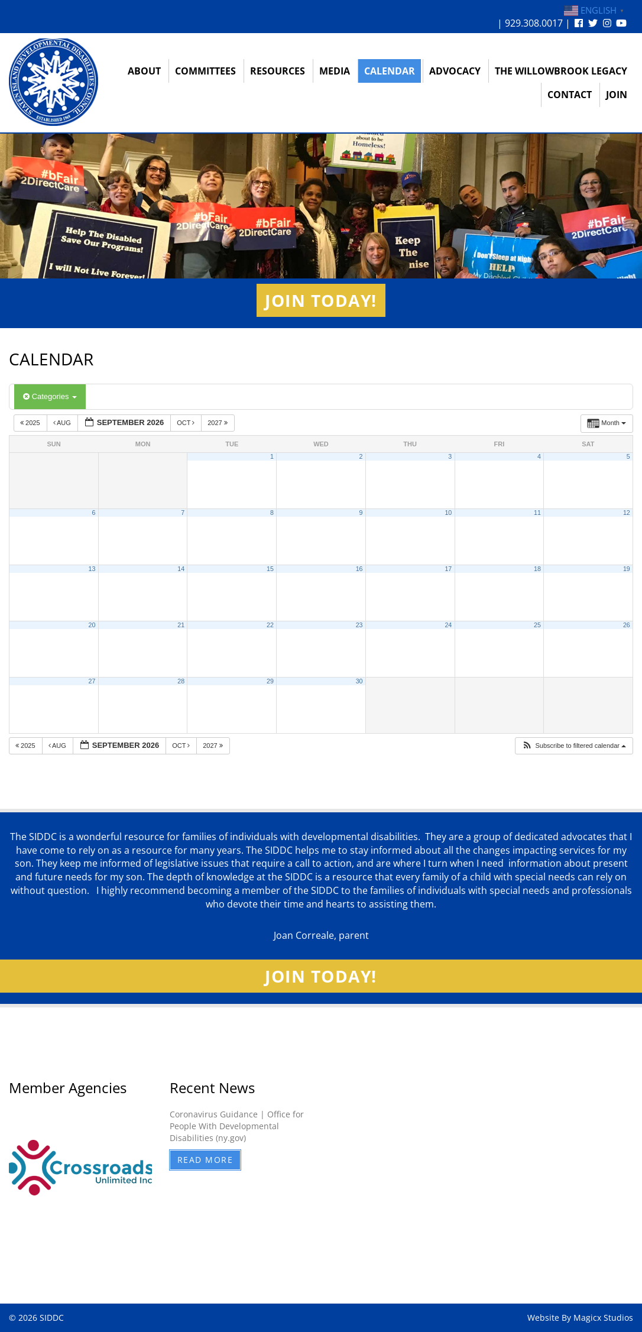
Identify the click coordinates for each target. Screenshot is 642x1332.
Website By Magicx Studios (580, 1317)
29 (270, 681)
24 (448, 624)
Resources (277, 70)
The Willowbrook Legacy (561, 70)
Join (616, 94)
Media (334, 70)
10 (448, 512)
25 (537, 624)
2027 (218, 422)
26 (626, 624)
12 (626, 512)
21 (180, 624)
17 (448, 568)
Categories (50, 396)
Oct (186, 422)
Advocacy (455, 70)
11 (537, 512)
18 (537, 568)
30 (359, 681)
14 (180, 568)
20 (92, 624)
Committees (205, 70)
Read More (205, 1159)
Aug (63, 422)
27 (92, 681)
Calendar (389, 70)
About (144, 70)
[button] (573, 746)
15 (270, 568)
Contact (569, 94)
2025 (31, 422)
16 (359, 568)
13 (92, 568)
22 (270, 624)
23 (359, 624)
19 (626, 568)
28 (180, 681)
